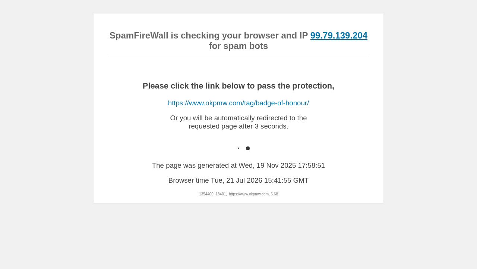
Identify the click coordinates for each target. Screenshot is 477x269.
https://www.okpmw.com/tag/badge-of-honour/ (238, 103)
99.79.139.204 (338, 35)
